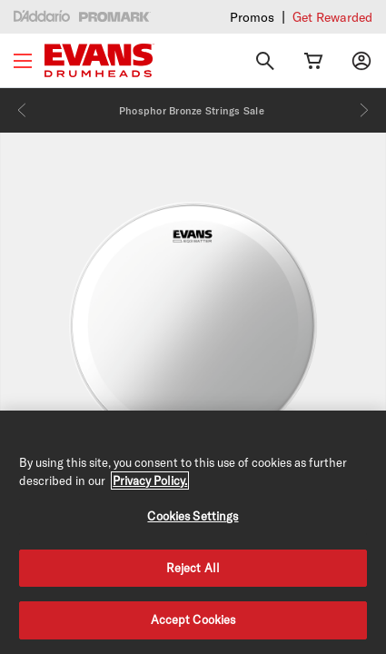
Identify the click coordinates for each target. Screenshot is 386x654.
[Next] (364, 110)
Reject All (193, 567)
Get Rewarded (332, 17)
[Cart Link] (313, 61)
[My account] (361, 61)
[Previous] (21, 110)
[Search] (265, 61)
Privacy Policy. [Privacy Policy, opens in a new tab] (150, 480)
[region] (193, 532)
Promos (252, 17)
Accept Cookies (193, 619)
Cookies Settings (192, 516)
